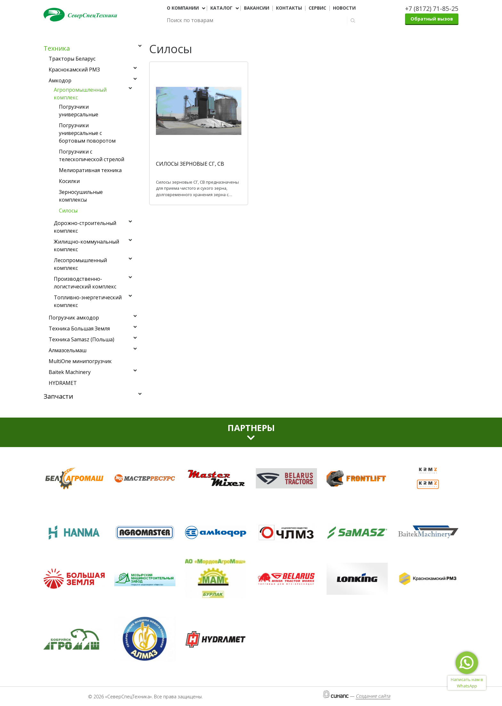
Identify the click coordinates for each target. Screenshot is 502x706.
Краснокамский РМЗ (74, 69)
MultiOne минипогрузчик (80, 361)
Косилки (69, 181)
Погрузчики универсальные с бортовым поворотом (87, 133)
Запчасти (58, 396)
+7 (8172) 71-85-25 (431, 8)
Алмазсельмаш (67, 350)
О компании (183, 8)
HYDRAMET (63, 382)
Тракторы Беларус (72, 58)
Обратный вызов (431, 19)
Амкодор (60, 80)
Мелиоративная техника (90, 170)
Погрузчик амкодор (74, 317)
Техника (57, 48)
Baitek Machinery (70, 372)
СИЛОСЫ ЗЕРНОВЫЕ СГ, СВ (190, 163)
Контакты (289, 8)
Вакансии (256, 8)
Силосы (68, 210)
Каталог (221, 8)
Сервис (317, 8)
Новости (344, 8)
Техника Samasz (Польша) (81, 339)
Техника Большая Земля (79, 328)
